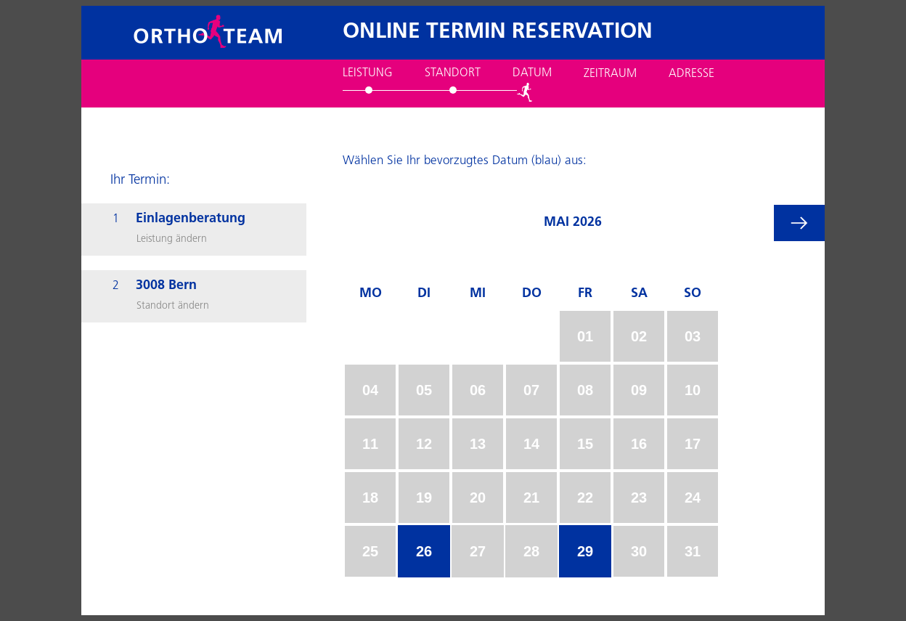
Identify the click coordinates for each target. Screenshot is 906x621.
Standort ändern (172, 306)
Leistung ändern (171, 239)
